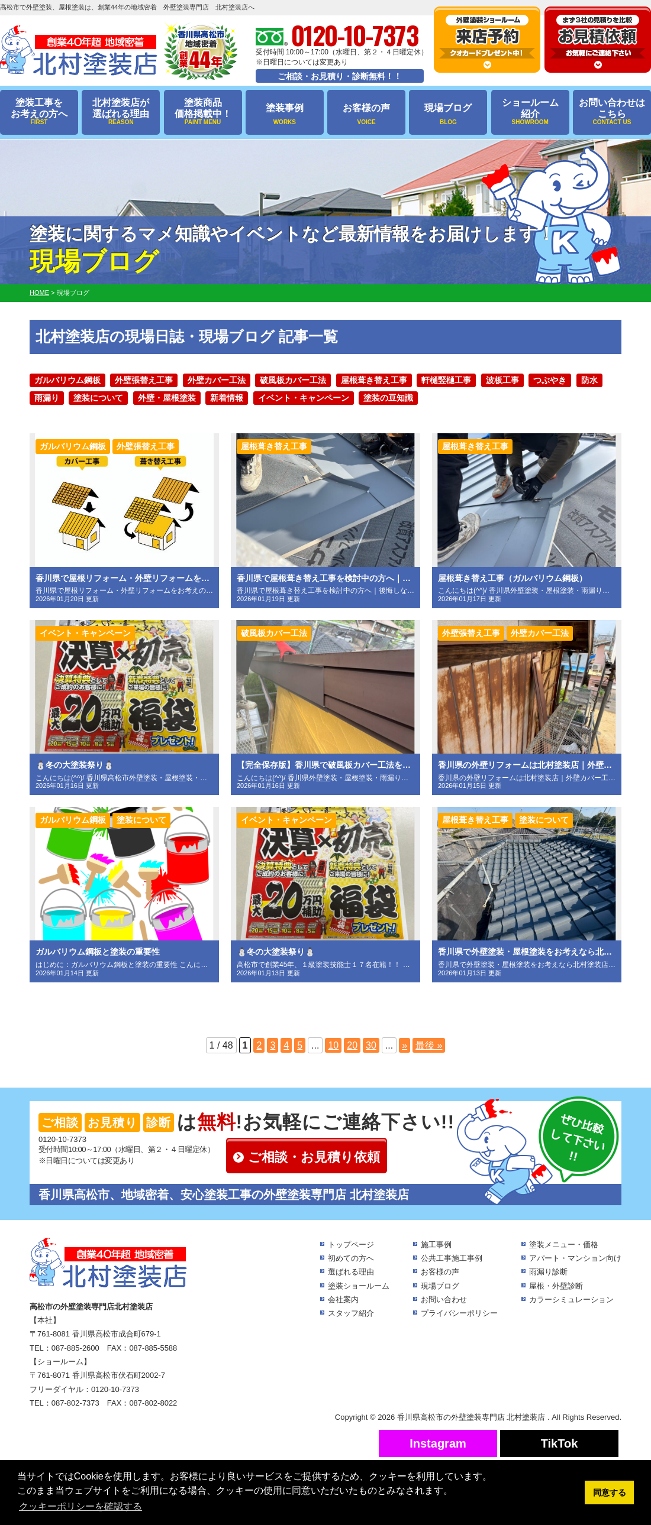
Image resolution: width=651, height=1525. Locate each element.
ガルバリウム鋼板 (67, 380)
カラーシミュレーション (571, 1299)
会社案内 (343, 1299)
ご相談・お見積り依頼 (314, 1157)
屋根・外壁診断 (556, 1285)
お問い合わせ (444, 1299)
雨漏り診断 (548, 1271)
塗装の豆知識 (388, 398)
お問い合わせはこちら (612, 112)
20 (352, 1045)
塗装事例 (285, 114)
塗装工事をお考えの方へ (39, 112)
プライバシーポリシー (459, 1313)
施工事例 (436, 1244)
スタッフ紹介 (351, 1313)
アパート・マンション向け (575, 1258)
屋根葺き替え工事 (374, 380)
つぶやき (549, 380)
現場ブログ (448, 114)
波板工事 (502, 380)
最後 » (428, 1045)
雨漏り (46, 398)
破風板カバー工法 (293, 380)
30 (371, 1045)
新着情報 (226, 398)
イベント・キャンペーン (303, 398)
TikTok (559, 1443)
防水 (589, 380)
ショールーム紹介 (530, 112)
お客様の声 (366, 114)
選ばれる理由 (351, 1271)
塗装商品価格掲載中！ (203, 112)
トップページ (351, 1244)
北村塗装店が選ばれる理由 (121, 112)
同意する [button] (609, 1492)
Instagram (438, 1443)
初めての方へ (351, 1258)
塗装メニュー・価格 (563, 1244)
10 (333, 1045)
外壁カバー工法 (217, 380)
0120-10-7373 (62, 1139)
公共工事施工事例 (451, 1258)
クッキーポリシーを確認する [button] (80, 1506)
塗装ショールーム (358, 1285)
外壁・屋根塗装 (167, 398)
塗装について (98, 398)
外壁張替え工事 (144, 380)
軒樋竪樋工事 (446, 380)
